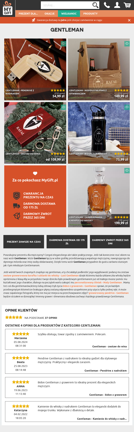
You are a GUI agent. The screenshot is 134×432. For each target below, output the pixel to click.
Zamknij (129, 20)
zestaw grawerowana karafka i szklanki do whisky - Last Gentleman (41, 275)
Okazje (50, 14)
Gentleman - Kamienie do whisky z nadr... (102, 419)
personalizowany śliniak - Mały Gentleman (98, 282)
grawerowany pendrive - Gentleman (109, 293)
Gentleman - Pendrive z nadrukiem (106, 371)
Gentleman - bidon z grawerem (108, 395)
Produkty (90, 14)
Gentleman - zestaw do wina (109, 346)
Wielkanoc (69, 14)
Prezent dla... (28, 14)
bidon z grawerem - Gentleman (80, 286)
